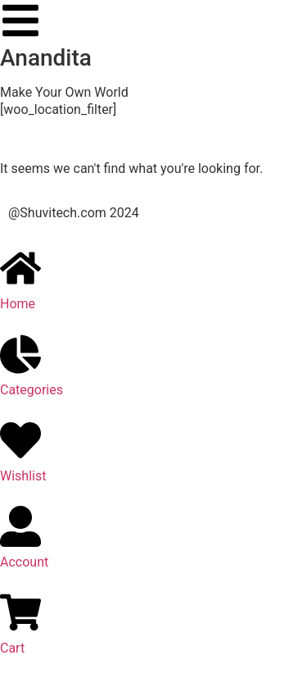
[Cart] (20, 612)
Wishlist (23, 476)
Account (24, 562)
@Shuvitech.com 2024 (73, 213)
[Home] (20, 268)
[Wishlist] (20, 440)
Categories (31, 390)
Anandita (46, 57)
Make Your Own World (64, 92)
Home (17, 304)
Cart (12, 648)
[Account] (20, 526)
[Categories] (20, 354)
